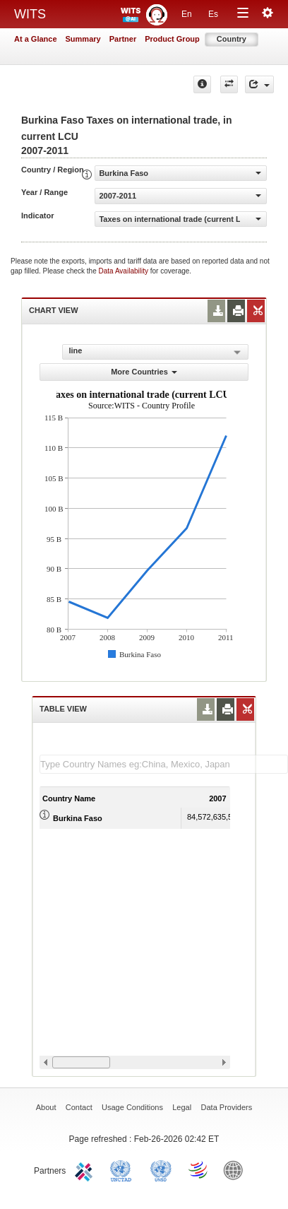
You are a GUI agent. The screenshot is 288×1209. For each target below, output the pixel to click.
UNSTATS (161, 1169)
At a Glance (35, 39)
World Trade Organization (199, 1169)
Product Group (172, 39)
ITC (86, 1169)
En (186, 14)
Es (213, 14)
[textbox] (164, 764)
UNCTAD (123, 1169)
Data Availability (124, 271)
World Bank (236, 1169)
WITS (30, 14)
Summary (83, 39)
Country (231, 39)
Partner (123, 39)
